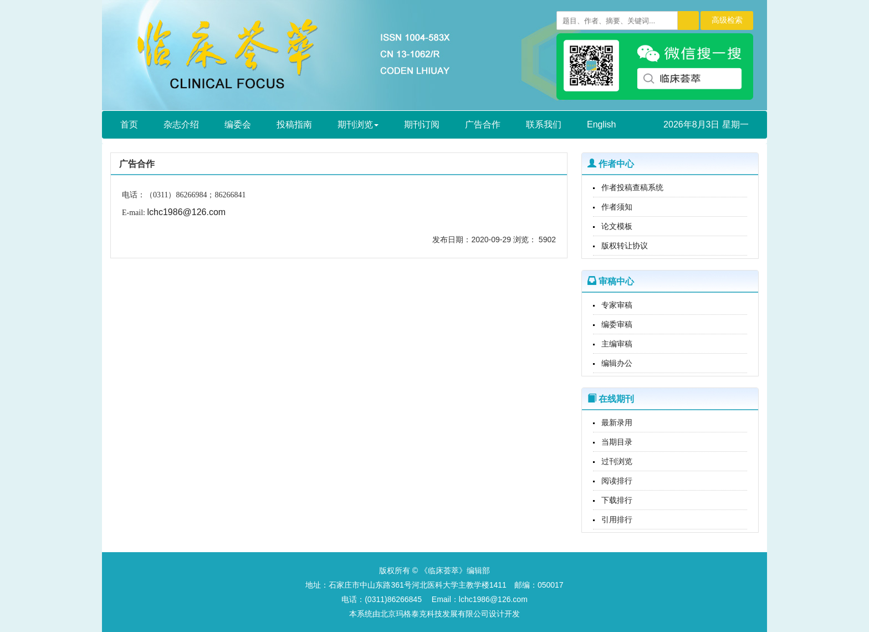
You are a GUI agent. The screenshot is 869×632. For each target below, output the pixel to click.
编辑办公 (616, 363)
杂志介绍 (181, 124)
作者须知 (616, 206)
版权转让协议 (624, 245)
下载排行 (616, 500)
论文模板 (616, 226)
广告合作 (482, 124)
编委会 (237, 124)
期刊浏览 (358, 124)
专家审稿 (616, 304)
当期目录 (616, 441)
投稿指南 (294, 124)
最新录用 (616, 422)
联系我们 (543, 124)
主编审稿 (616, 343)
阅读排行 (616, 480)
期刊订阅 (421, 124)
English (601, 124)
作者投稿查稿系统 (632, 187)
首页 (129, 124)
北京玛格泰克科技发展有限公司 (434, 613)
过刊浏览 (616, 461)
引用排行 (616, 519)
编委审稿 (616, 324)
